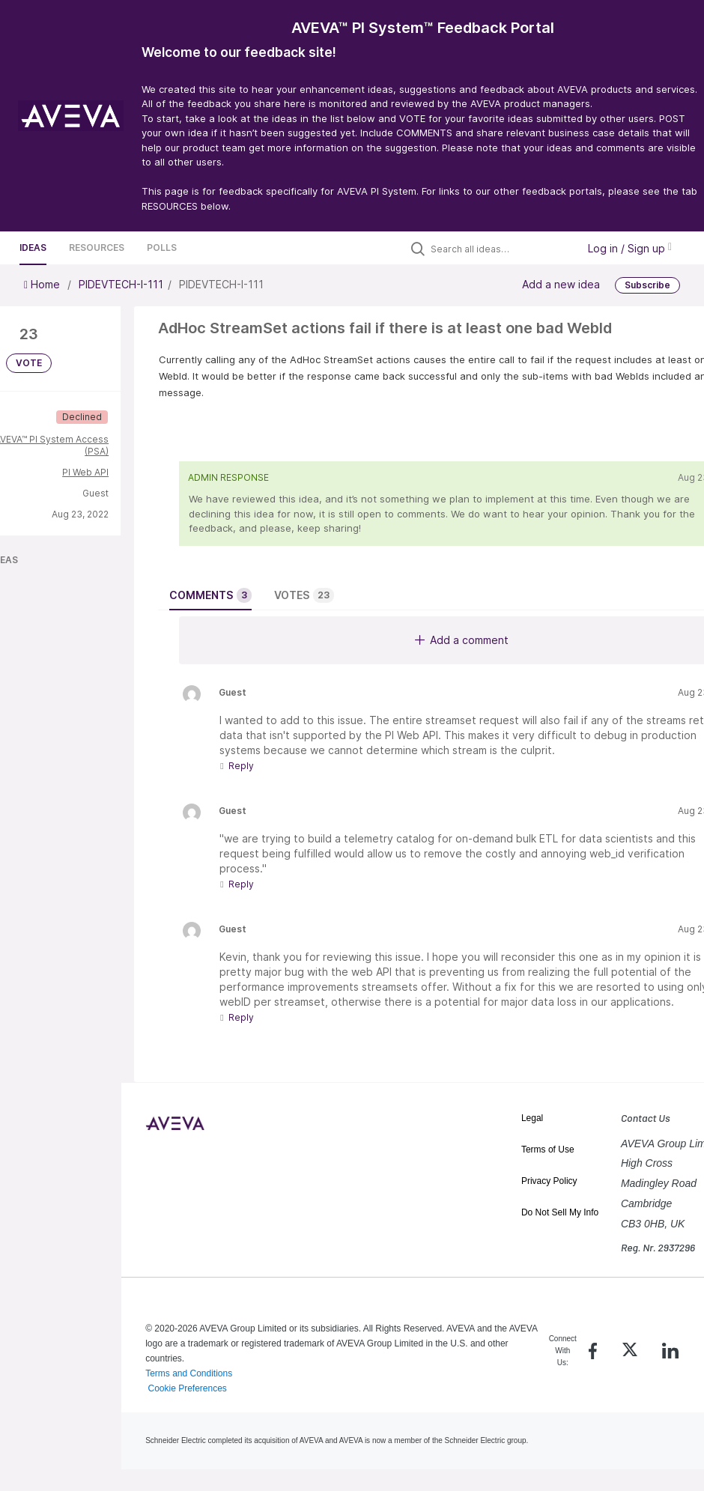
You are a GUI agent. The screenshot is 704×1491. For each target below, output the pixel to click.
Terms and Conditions (188, 1373)
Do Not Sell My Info (559, 1212)
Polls (162, 247)
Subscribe (647, 285)
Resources (96, 247)
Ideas (32, 247)
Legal (532, 1118)
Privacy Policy (549, 1181)
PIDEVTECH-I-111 (121, 284)
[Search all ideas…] (500, 249)
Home (43, 284)
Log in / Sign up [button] (630, 248)
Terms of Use (547, 1149)
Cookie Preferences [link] (187, 1388)
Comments (210, 595)
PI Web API (85, 472)
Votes (304, 595)
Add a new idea (561, 284)
